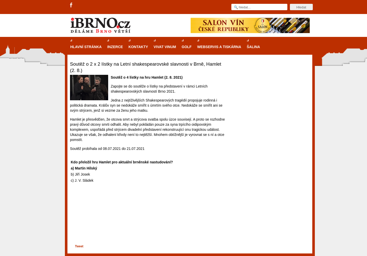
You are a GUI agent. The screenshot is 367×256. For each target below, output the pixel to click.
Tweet (79, 246)
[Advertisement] (148, 224)
